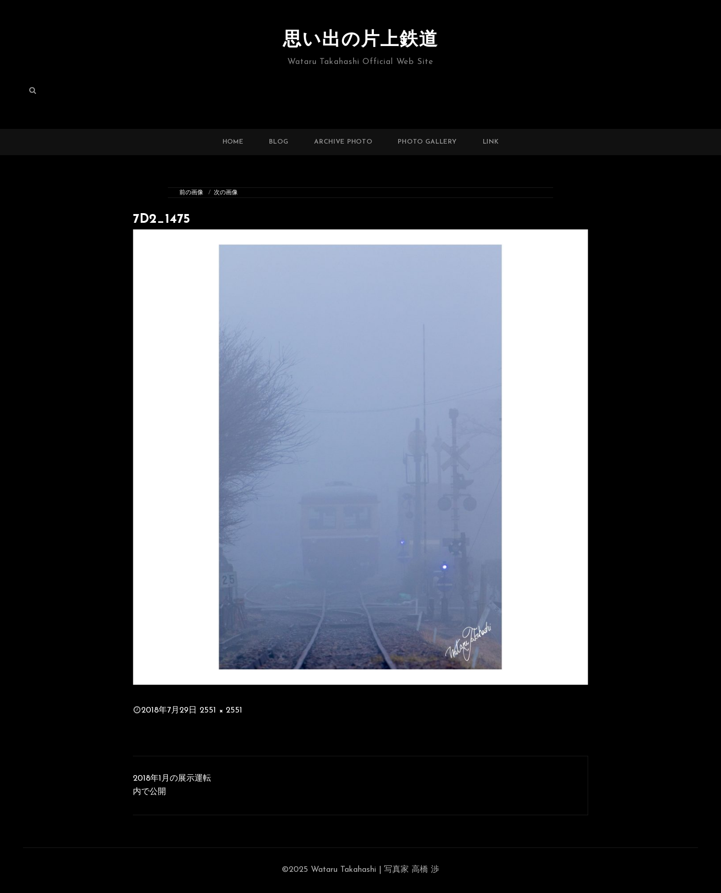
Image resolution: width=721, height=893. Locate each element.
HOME (233, 142)
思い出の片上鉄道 (360, 40)
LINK (491, 142)
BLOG (278, 142)
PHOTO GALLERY (427, 142)
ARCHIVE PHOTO (343, 142)
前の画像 (191, 193)
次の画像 (226, 193)
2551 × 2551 (221, 710)
